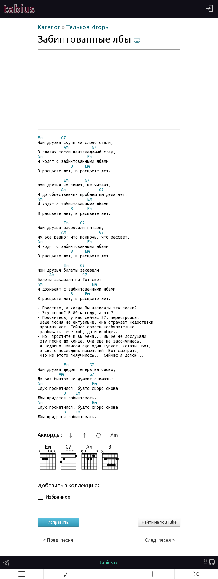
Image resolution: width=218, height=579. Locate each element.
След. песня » (160, 540)
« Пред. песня (58, 540)
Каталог (50, 27)
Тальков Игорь (87, 27)
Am (114, 435)
